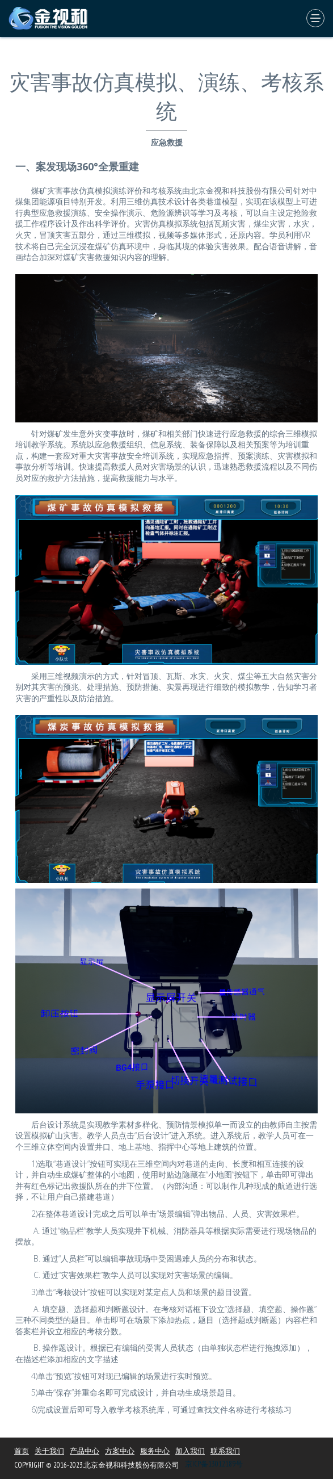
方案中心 (119, 1451)
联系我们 (225, 1451)
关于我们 (49, 1451)
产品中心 (84, 1451)
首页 (21, 1451)
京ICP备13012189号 (214, 1464)
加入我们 (190, 1451)
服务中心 (155, 1451)
